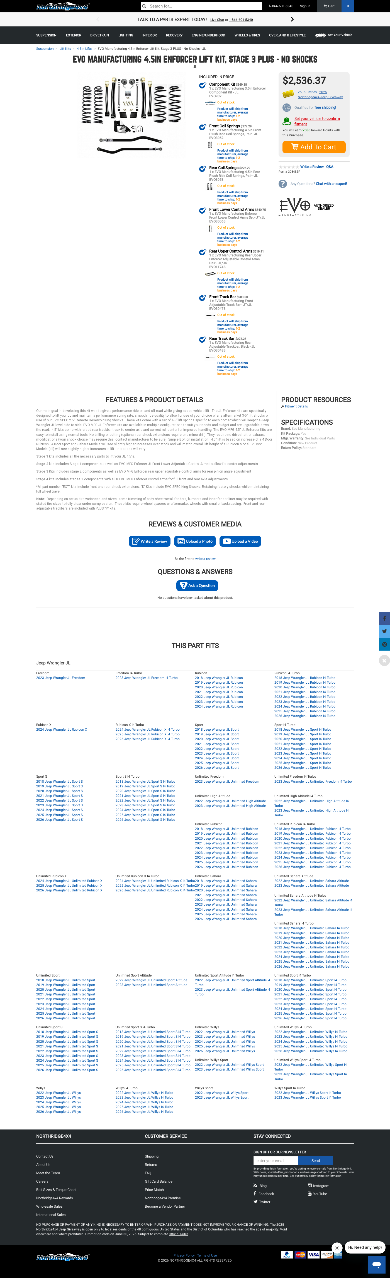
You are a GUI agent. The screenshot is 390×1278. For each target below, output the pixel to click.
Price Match (154, 1189)
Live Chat (217, 20)
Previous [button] (97, 19)
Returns (151, 1164)
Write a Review (312, 166)
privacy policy (307, 1175)
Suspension (45, 49)
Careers (42, 1181)
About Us (43, 1164)
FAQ (148, 1173)
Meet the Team (48, 1173)
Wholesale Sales (49, 1206)
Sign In (305, 6)
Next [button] (292, 19)
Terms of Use (207, 1255)
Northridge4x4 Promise (163, 1198)
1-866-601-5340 (241, 20)
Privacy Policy (184, 1255)
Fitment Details (296, 406)
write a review (205, 558)
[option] (195, 19)
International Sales (51, 1214)
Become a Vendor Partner (165, 1206)
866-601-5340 (281, 6)
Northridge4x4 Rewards (54, 1198)
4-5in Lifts (84, 49)
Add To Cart (314, 147)
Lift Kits (65, 49)
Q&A (329, 166)
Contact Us (44, 1156)
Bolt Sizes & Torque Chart (56, 1189)
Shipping (152, 1156)
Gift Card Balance (158, 1181)
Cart (339, 6)
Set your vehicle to (317, 121)
